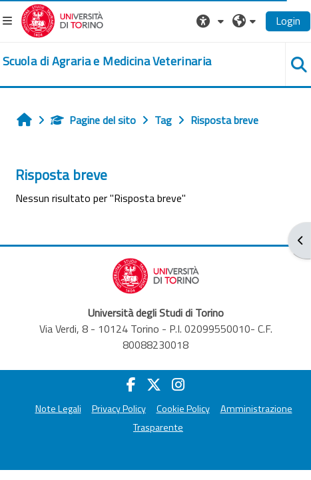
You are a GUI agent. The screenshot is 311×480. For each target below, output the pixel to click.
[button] (211, 20)
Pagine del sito (93, 120)
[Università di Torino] (62, 19)
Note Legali (58, 408)
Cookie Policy (183, 408)
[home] (107, 61)
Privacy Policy (119, 408)
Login (288, 21)
